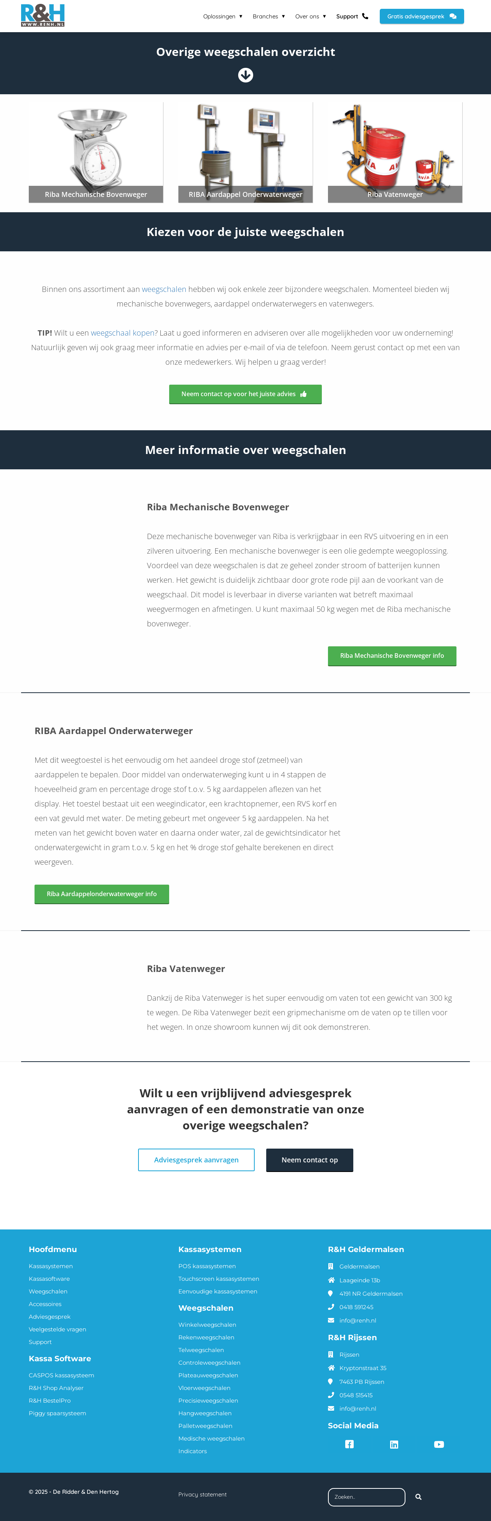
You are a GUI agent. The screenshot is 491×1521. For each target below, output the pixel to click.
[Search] (418, 1496)
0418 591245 (356, 1306)
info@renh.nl (357, 1319)
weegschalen (164, 289)
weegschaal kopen (123, 333)
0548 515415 (355, 1394)
